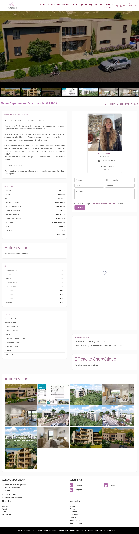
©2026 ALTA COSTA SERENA (30, 530)
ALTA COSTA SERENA (13, 480)
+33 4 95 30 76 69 (12, 494)
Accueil (13, 5)
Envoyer (79, 207)
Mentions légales (50, 530)
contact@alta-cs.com (13, 497)
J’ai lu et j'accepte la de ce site (100, 204)
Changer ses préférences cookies (90, 530)
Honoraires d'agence (67, 530)
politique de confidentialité (104, 204)
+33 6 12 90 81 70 (108, 160)
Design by (113, 530)
